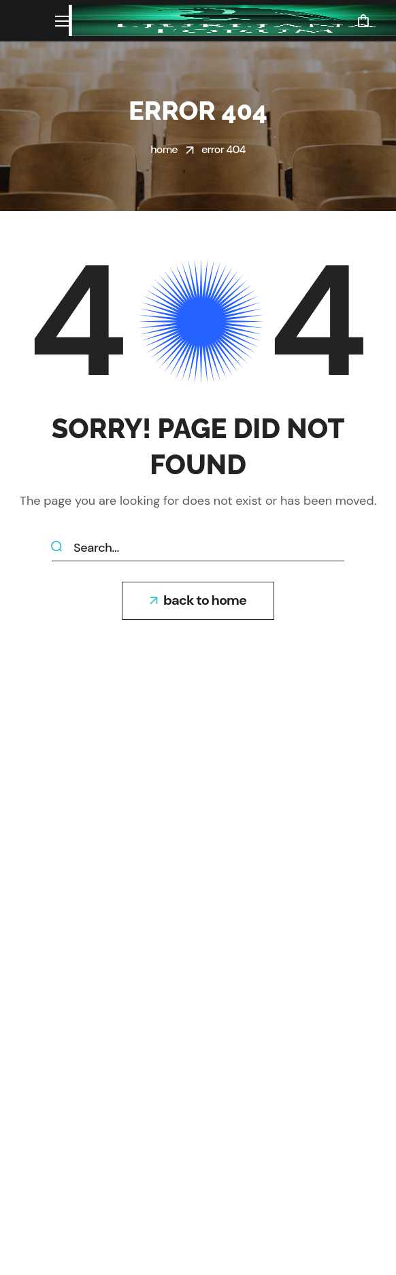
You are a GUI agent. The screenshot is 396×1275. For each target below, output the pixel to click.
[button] (363, 20)
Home (164, 149)
